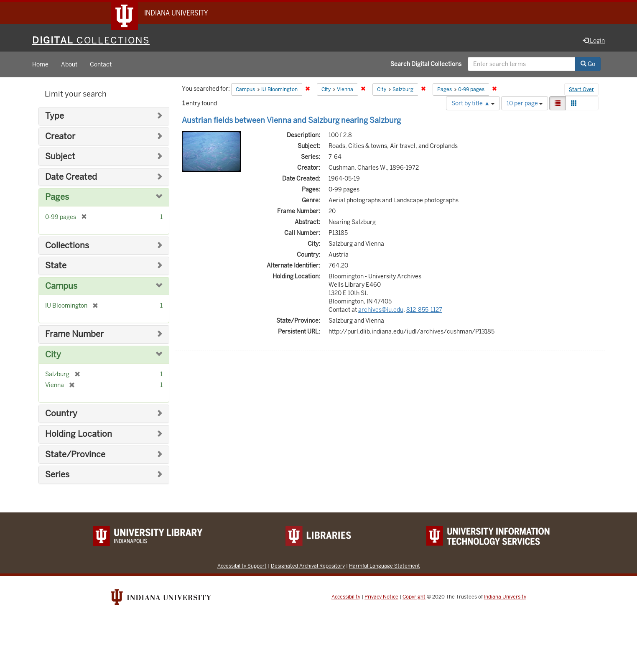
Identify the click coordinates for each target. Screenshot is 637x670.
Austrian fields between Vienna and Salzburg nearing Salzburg (291, 120)
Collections (67, 245)
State (55, 265)
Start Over (581, 89)
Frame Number (74, 334)
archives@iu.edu (380, 309)
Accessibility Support (242, 566)
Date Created (71, 177)
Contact (101, 64)
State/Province (75, 454)
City (53, 354)
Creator (60, 136)
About (69, 64)
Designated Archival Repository (308, 566)
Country (61, 413)
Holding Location (78, 434)
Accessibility (345, 597)
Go (588, 64)
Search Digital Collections (425, 64)
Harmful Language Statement (384, 566)
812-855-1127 (424, 309)
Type (54, 116)
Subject (60, 156)
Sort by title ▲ (472, 103)
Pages (57, 197)
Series (57, 474)
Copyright (414, 597)
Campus (61, 286)
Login (594, 40)
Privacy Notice (381, 597)
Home (40, 64)
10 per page (525, 103)
